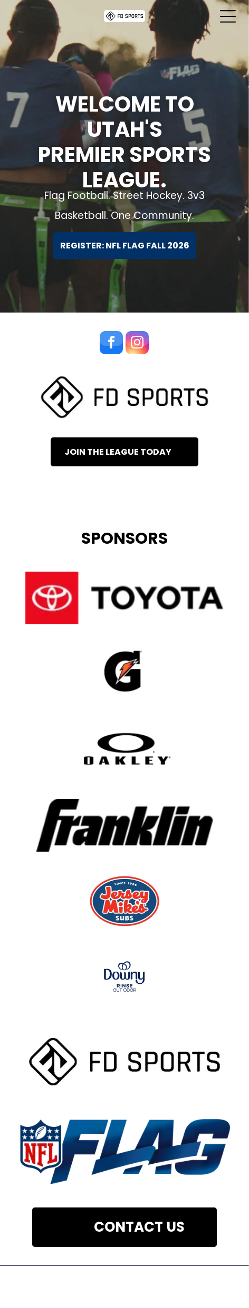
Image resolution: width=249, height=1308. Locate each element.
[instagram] (137, 344)
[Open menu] (228, 16)
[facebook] (111, 344)
